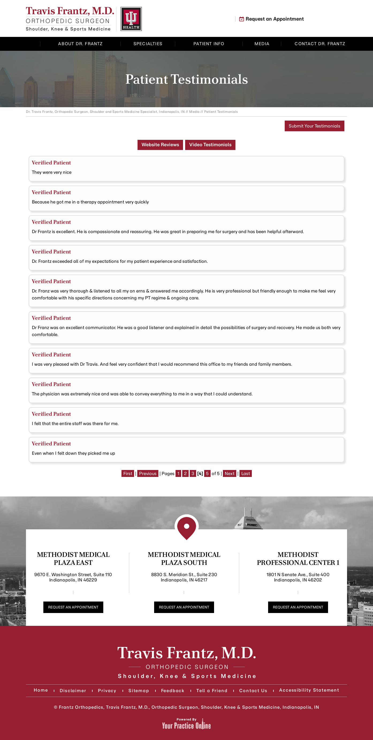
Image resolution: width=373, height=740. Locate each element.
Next (229, 473)
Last (245, 473)
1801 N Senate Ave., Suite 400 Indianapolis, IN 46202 (298, 577)
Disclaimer (73, 690)
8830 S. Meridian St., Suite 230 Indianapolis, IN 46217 (184, 577)
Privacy (107, 690)
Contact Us (253, 690)
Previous (148, 473)
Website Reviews (160, 145)
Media (194, 112)
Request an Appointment (275, 19)
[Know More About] (70, 19)
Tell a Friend (211, 690)
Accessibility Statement (309, 690)
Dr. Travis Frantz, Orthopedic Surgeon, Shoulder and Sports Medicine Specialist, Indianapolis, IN (105, 112)
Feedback (173, 690)
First (127, 473)
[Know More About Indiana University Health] (131, 19)
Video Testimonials (210, 145)
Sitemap (138, 690)
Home (34, 44)
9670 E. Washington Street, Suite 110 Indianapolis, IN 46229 (73, 577)
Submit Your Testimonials (314, 126)
